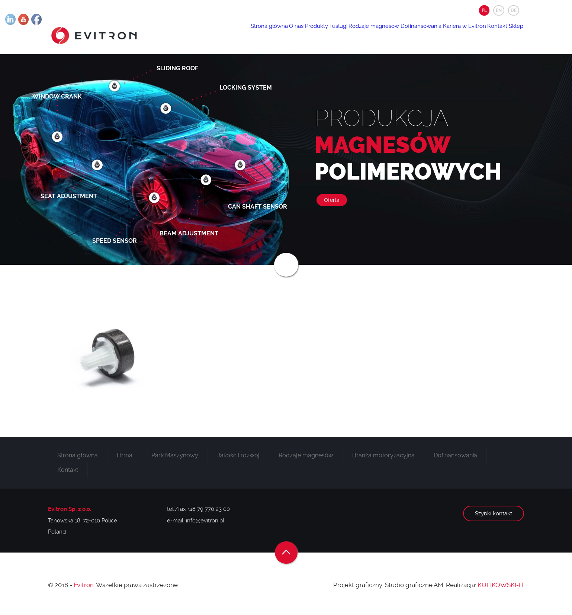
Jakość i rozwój (238, 460)
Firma (124, 460)
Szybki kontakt (493, 518)
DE (514, 10)
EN (499, 10)
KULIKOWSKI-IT (501, 589)
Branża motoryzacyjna (383, 460)
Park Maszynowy (174, 460)
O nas (249, 32)
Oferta (332, 205)
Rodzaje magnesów (341, 32)
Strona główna (215, 32)
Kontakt (486, 32)
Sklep (512, 32)
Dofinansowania (395, 32)
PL (484, 10)
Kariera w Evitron (446, 32)
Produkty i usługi (286, 32)
